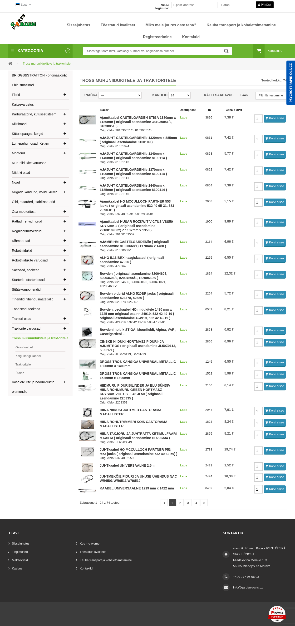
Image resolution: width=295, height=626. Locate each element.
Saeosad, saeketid (25, 270)
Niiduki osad (21, 173)
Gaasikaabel (24, 347)
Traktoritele (23, 364)
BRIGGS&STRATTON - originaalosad (40, 75)
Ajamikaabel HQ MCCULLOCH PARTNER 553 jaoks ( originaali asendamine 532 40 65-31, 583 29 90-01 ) (137, 205)
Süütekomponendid (26, 289)
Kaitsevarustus (23, 104)
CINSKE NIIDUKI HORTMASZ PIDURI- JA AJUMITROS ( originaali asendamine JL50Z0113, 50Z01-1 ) (138, 346)
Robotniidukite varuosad (30, 260)
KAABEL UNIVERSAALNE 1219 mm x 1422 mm (137, 488)
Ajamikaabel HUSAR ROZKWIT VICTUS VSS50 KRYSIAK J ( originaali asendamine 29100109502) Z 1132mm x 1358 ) (136, 226)
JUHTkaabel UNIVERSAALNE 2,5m (127, 465)
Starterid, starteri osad (28, 280)
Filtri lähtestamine (271, 95)
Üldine (19, 373)
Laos (244, 95)
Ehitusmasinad (23, 85)
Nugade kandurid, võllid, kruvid (34, 192)
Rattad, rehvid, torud (27, 221)
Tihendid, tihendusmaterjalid (33, 299)
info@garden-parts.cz (248, 587)
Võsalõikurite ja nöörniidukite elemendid (33, 387)
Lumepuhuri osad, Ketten (30, 143)
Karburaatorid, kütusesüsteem (34, 114)
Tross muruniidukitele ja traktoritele (40, 338)
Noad (16, 182)
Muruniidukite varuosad (29, 163)
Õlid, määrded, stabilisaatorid (33, 202)
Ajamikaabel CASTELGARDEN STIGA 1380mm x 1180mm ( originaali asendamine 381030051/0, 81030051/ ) (138, 122)
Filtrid (16, 95)
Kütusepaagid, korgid (27, 134)
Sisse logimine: (162, 7)
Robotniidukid (22, 250)
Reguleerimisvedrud (27, 231)
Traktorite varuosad (26, 328)
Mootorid (18, 153)
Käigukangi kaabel (28, 356)
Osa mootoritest (23, 211)
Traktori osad (21, 319)
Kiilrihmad (19, 124)
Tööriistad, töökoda (26, 309)
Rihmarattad (21, 241)
